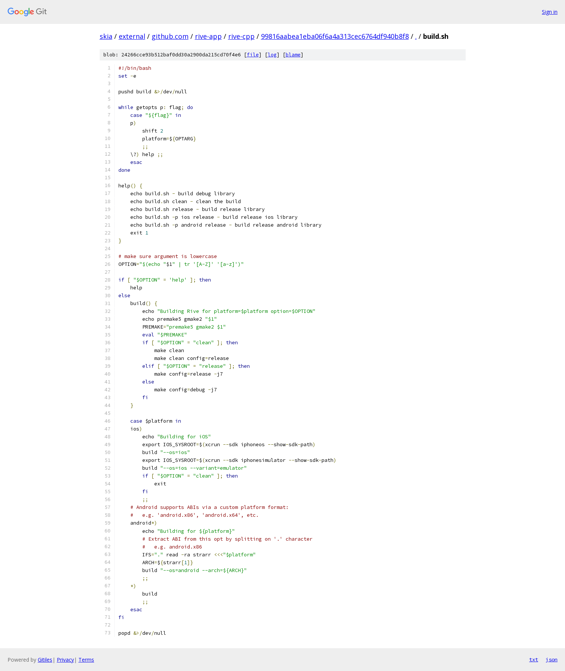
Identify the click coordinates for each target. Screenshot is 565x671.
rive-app (208, 36)
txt (533, 659)
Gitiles (45, 659)
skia (106, 36)
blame (293, 55)
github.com (170, 36)
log (272, 55)
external (132, 36)
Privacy (65, 659)
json (552, 659)
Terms (86, 659)
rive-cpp (241, 36)
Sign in (550, 11)
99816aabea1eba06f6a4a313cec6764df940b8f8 (335, 36)
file (253, 55)
